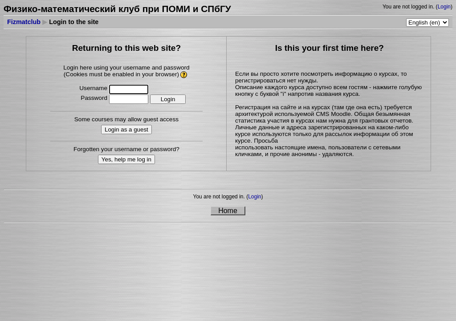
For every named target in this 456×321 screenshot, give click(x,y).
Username (93, 88)
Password (94, 98)
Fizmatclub (24, 21)
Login (444, 7)
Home (227, 210)
